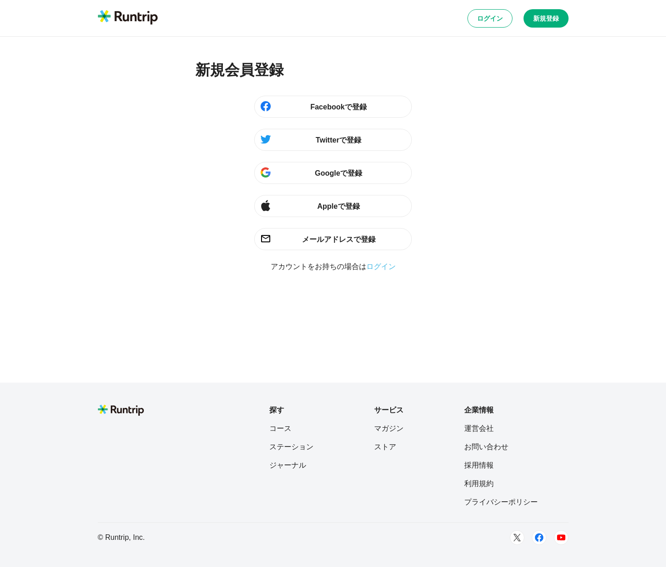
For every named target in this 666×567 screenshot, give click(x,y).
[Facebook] (539, 537)
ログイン (490, 18)
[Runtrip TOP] (128, 18)
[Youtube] (561, 537)
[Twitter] (517, 537)
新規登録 (546, 18)
